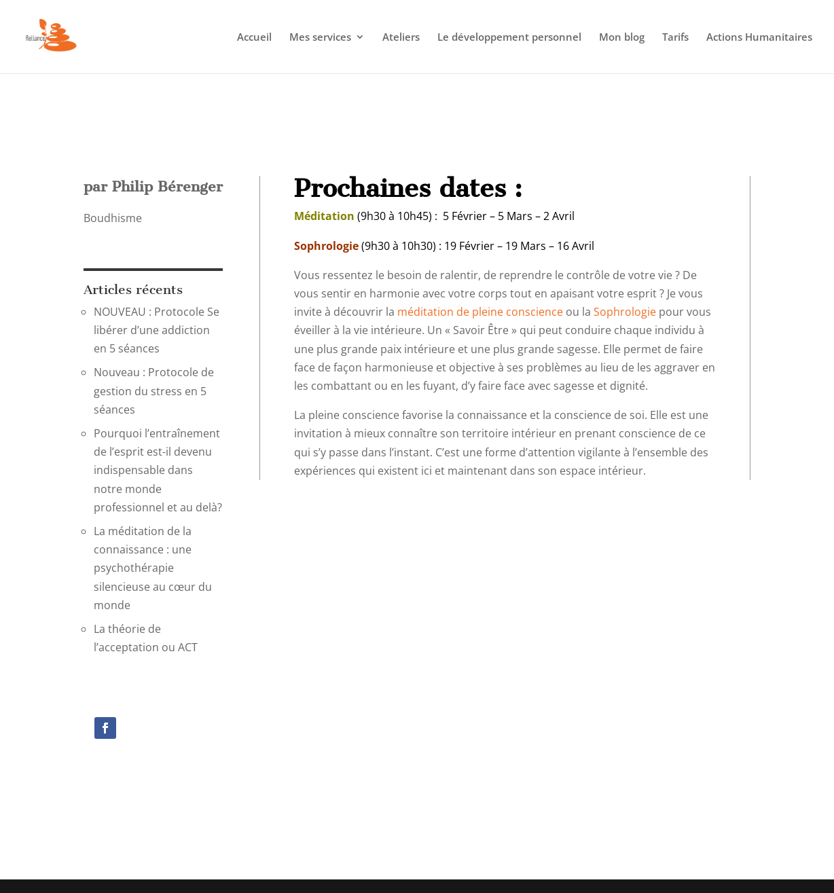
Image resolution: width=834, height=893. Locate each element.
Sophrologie (625, 311)
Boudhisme (113, 218)
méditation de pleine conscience (480, 311)
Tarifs (675, 37)
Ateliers (401, 37)
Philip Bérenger (167, 186)
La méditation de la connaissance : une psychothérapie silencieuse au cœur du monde (153, 568)
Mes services (320, 37)
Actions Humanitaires (759, 37)
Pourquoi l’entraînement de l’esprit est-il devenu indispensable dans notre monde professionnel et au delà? (158, 470)
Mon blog (622, 37)
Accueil (254, 37)
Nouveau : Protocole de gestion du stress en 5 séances (154, 390)
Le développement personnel (509, 37)
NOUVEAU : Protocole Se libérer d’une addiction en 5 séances (156, 330)
